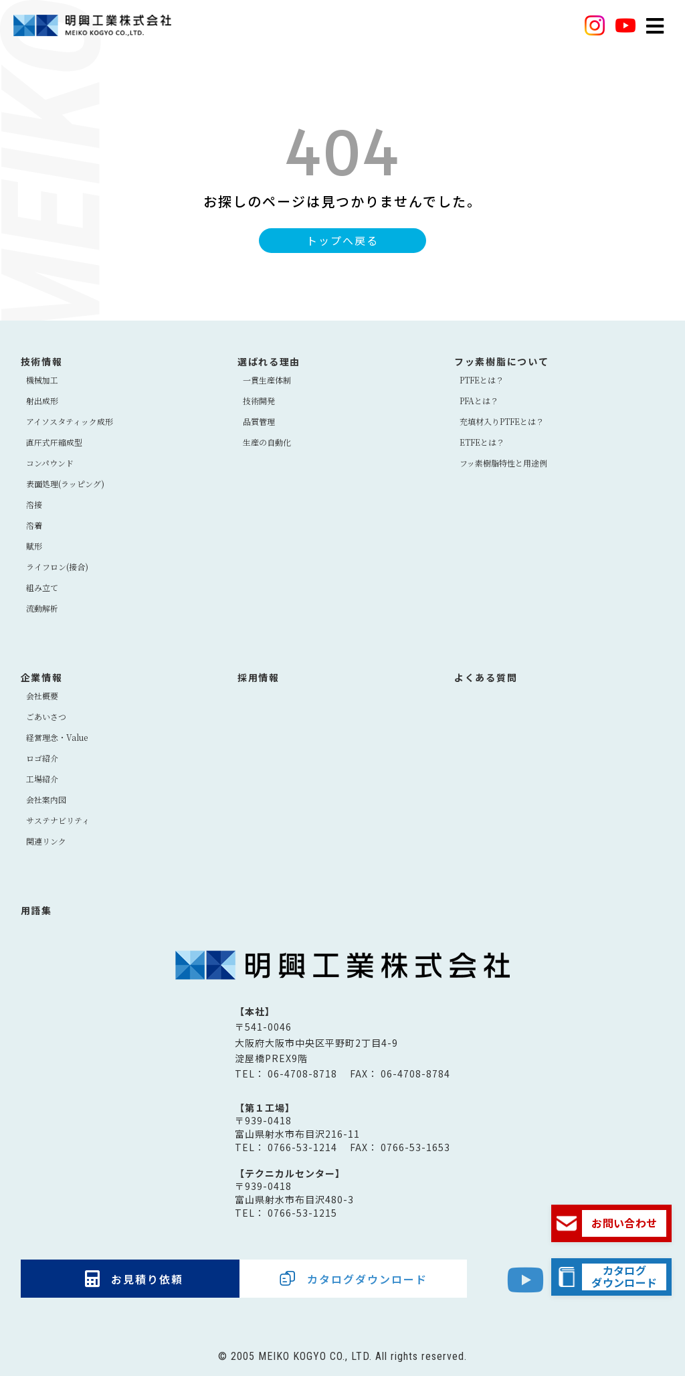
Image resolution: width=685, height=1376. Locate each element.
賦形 (34, 545)
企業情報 (42, 677)
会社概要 (42, 695)
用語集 (36, 910)
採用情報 (258, 677)
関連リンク (46, 841)
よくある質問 (485, 677)
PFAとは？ (479, 400)
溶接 (34, 504)
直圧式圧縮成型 (54, 442)
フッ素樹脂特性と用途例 (503, 462)
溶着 (34, 525)
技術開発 (259, 400)
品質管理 (259, 421)
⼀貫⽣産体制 (267, 379)
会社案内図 (46, 799)
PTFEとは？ (482, 379)
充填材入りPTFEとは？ (502, 421)
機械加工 (42, 379)
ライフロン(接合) (57, 566)
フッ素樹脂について (501, 361)
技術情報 (42, 361)
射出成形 (42, 400)
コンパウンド (50, 462)
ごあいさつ (46, 716)
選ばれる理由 (268, 361)
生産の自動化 (267, 442)
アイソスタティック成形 (69, 421)
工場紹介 (42, 778)
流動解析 (42, 608)
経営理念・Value (57, 737)
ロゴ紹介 (42, 758)
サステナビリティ (58, 820)
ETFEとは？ (482, 442)
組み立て (42, 587)
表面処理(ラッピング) (65, 483)
